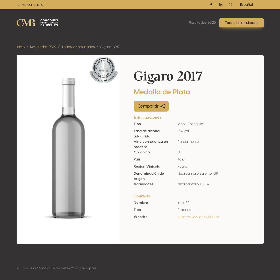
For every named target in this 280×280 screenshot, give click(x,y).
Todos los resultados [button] (241, 23)
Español (246, 4)
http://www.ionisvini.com (198, 217)
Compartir (151, 106)
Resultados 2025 (202, 22)
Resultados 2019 (43, 47)
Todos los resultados (78, 47)
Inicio (21, 47)
